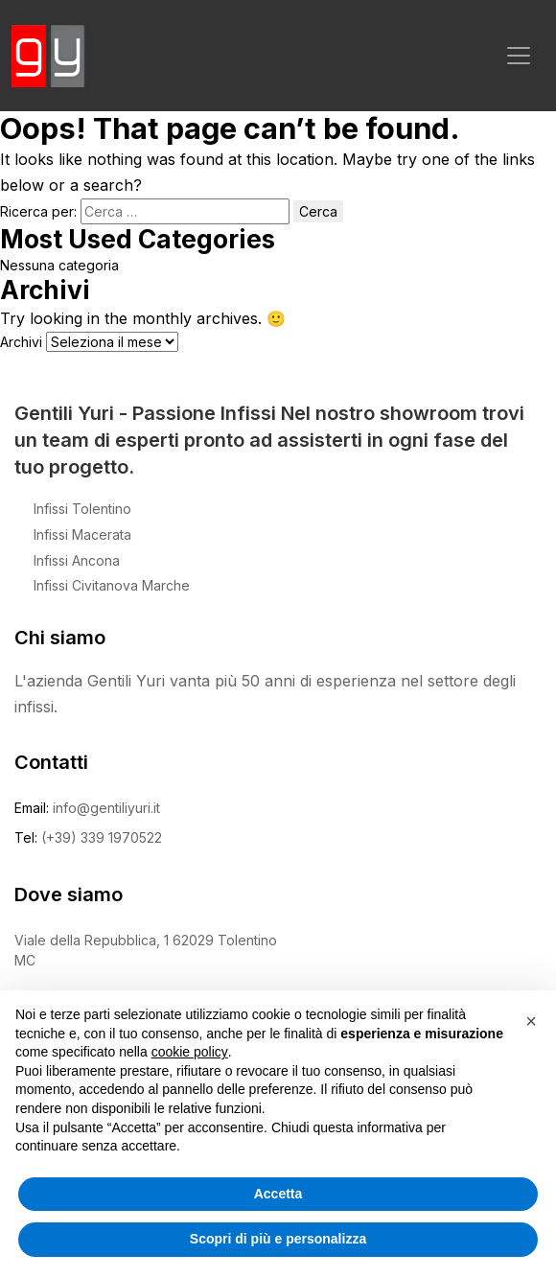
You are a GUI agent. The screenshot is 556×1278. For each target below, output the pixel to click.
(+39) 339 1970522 (101, 837)
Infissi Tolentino (82, 508)
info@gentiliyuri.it (106, 808)
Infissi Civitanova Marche (112, 585)
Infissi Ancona (77, 560)
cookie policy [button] (189, 1051)
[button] (531, 1021)
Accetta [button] (278, 1193)
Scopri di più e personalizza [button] (278, 1238)
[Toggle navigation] (518, 55)
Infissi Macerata (82, 534)
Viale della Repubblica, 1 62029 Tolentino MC (145, 950)
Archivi (21, 342)
